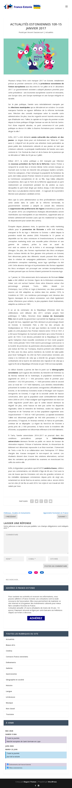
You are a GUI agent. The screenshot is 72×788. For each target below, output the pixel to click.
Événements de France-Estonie (19, 764)
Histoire (9, 685)
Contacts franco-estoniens (17, 657)
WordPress (52, 782)
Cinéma (9, 651)
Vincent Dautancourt (35, 32)
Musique (9, 703)
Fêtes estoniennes (14, 768)
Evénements (11, 662)
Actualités (49, 32)
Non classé (10, 708)
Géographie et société (15, 680)
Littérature (10, 697)
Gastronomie (11, 674)
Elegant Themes (30, 782)
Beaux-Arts (10, 645)
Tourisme (10, 714)
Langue (9, 691)
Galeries (9, 668)
